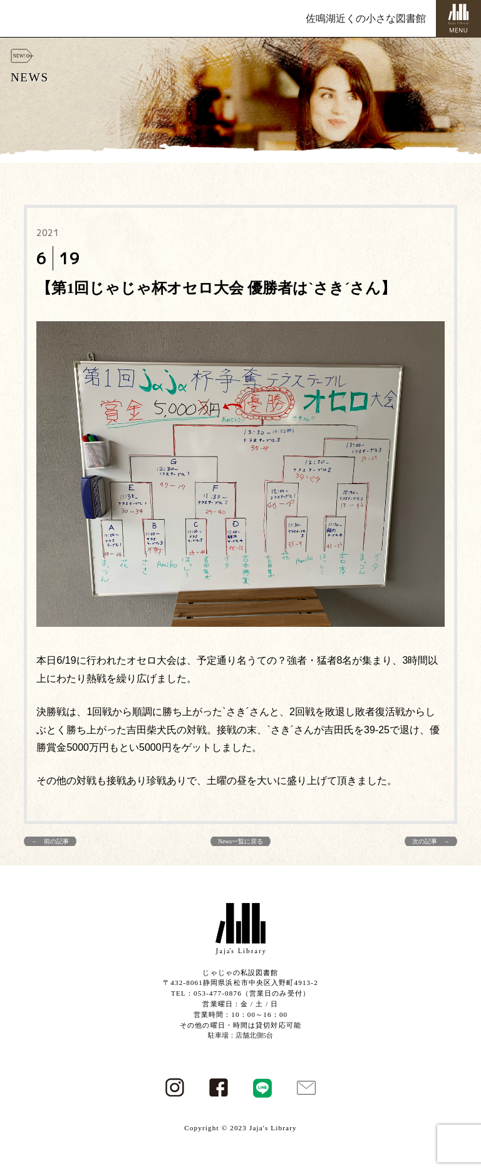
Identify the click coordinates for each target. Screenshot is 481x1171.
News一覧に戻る (240, 841)
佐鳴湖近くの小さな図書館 (366, 18)
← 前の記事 (50, 841)
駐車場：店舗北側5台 (241, 1035)
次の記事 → (431, 841)
